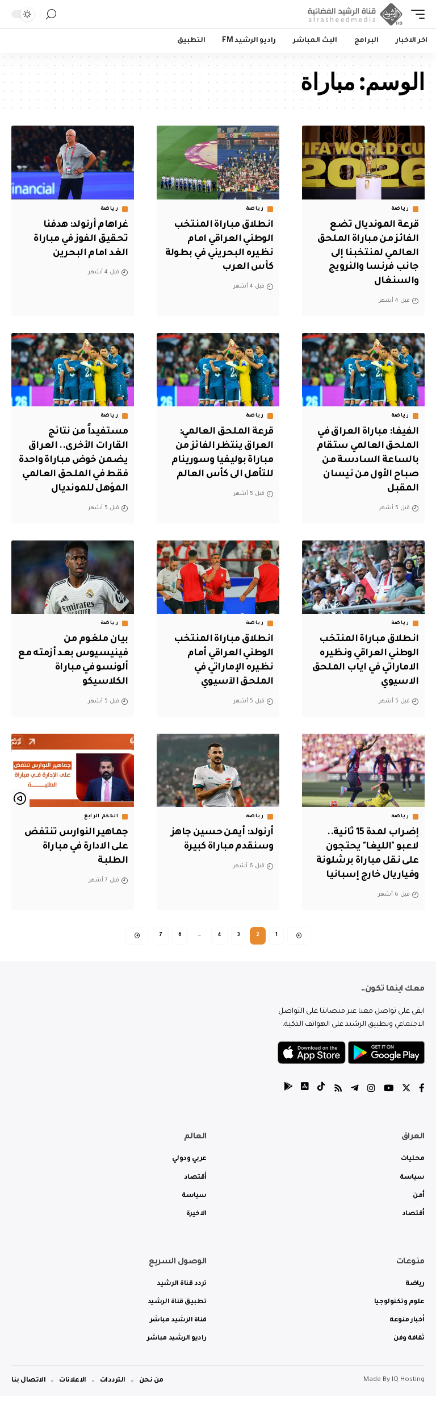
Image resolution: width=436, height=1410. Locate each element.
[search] (51, 14)
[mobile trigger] (415, 14)
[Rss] (336, 1103)
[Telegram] (354, 1103)
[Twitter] (405, 1103)
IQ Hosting (408, 1394)
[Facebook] (422, 1103)
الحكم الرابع (101, 828)
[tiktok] (320, 1103)
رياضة (400, 209)
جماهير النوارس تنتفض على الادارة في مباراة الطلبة (75, 858)
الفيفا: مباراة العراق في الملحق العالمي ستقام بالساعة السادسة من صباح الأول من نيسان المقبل (365, 459)
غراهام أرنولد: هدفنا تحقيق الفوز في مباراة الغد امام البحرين (79, 239)
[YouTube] (388, 1103)
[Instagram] (370, 1103)
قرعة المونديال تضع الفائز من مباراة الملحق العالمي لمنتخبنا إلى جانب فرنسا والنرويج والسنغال (365, 253)
